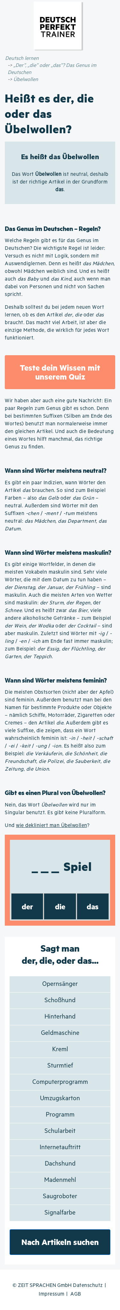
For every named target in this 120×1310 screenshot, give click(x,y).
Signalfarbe (60, 1212)
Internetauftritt (60, 1147)
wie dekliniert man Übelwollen (51, 826)
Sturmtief (60, 1065)
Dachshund (60, 1163)
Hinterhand (60, 1016)
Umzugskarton (60, 1098)
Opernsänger (60, 984)
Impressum (52, 1294)
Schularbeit (60, 1131)
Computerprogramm (60, 1082)
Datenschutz (88, 1285)
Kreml (60, 1049)
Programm (60, 1114)
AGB (75, 1294)
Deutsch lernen (22, 58)
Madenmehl (60, 1180)
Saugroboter (60, 1196)
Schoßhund (60, 1000)
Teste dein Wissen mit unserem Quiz (60, 372)
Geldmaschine (60, 1033)
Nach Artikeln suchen (60, 1242)
